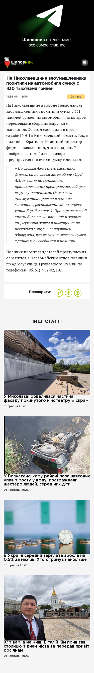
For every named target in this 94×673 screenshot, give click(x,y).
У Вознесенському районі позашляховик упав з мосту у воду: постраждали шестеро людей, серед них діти (47, 480)
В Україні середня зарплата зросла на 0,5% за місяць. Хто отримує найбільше (45, 558)
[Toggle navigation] (84, 64)
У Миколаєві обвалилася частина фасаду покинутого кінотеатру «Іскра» (46, 399)
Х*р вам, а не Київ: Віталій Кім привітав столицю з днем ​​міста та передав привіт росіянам (46, 646)
